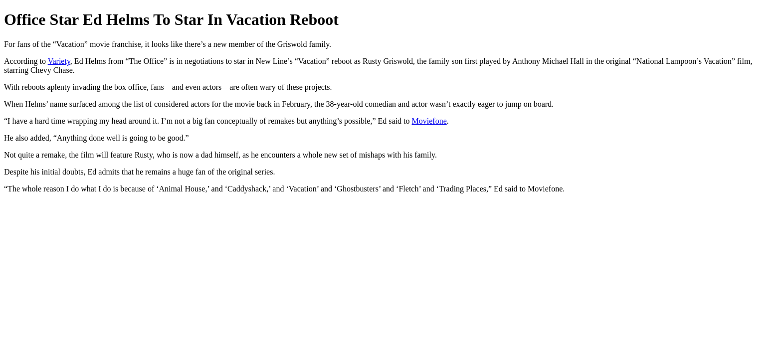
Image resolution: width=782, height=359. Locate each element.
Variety (59, 61)
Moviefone (429, 121)
